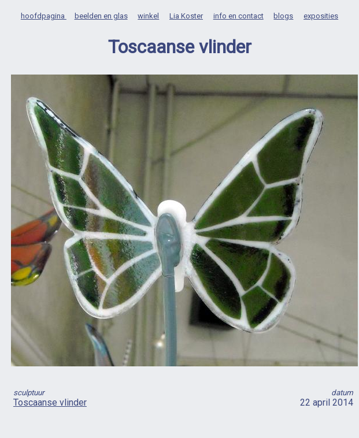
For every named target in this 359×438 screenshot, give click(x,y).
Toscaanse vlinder (50, 402)
